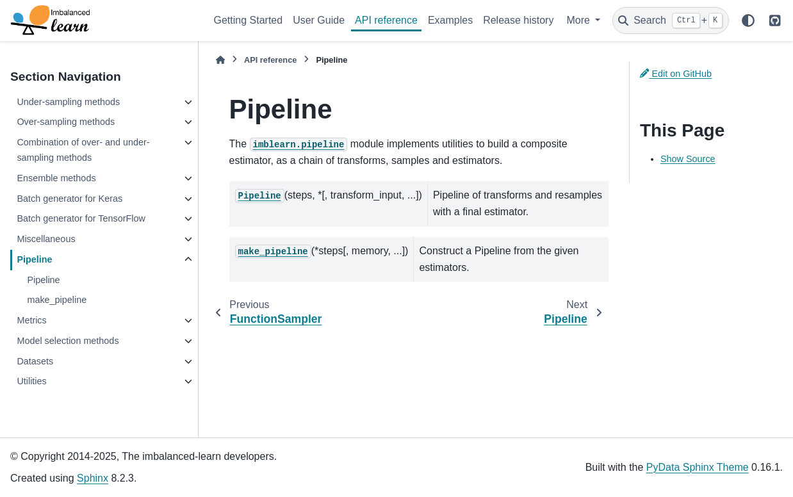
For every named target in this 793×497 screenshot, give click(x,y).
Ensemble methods (56, 178)
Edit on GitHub (676, 74)
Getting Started (248, 20)
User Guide (319, 20)
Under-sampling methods (68, 102)
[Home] (220, 60)
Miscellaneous (46, 239)
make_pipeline (56, 300)
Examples (450, 20)
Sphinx (92, 478)
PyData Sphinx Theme (697, 467)
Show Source (687, 159)
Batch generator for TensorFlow (81, 218)
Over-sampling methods (66, 122)
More (579, 20)
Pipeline (34, 259)
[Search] (670, 20)
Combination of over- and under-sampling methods (83, 150)
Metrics (31, 320)
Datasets (35, 361)
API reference (386, 20)
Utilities (31, 381)
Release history (518, 20)
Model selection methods (68, 341)
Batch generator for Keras (69, 198)
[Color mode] (748, 20)
